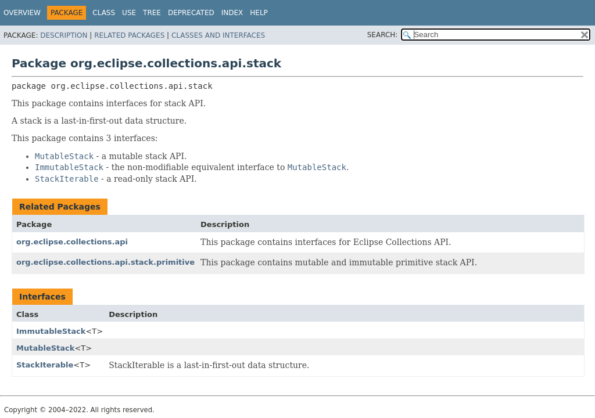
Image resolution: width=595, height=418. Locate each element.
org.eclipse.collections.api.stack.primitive (105, 262)
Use (129, 13)
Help (259, 13)
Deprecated (191, 13)
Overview (22, 13)
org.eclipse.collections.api (72, 241)
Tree (152, 13)
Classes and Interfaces (218, 35)
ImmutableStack (50, 331)
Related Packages (129, 35)
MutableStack (45, 348)
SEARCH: (382, 35)
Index (232, 13)
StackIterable (44, 365)
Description (63, 35)
